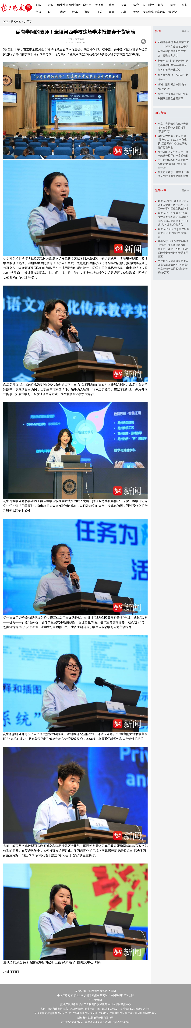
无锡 (136, 12)
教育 (160, 5)
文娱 (124, 5)
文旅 (38, 12)
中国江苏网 (63, 995)
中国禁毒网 (95, 999)
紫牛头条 (63, 5)
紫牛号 (87, 5)
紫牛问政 (75, 5)
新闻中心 (16, 21)
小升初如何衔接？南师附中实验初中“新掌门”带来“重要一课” (173, 164)
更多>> (185, 31)
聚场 (87, 12)
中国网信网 (93, 991)
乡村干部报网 (91, 995)
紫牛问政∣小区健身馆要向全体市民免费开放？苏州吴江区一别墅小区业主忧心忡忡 (173, 205)
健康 (173, 5)
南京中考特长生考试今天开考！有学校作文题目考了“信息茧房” (173, 127)
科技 (185, 5)
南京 (111, 12)
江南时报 (105, 995)
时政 (50, 5)
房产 (63, 12)
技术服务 (102, 1004)
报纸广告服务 (67, 1004)
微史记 (172, 12)
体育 (136, 5)
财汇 (50, 12)
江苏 (99, 12)
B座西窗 (160, 12)
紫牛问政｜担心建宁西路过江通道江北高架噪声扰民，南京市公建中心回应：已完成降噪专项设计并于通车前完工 (173, 249)
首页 (5, 21)
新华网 (104, 991)
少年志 (28, 21)
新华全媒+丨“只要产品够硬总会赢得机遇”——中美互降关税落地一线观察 (173, 65)
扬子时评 (148, 5)
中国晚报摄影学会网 (122, 995)
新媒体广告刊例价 (86, 1004)
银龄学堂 (148, 12)
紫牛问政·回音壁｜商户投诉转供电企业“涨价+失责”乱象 (173, 233)
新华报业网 (77, 995)
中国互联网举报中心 (119, 1004)
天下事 (99, 5)
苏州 (124, 12)
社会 (111, 5)
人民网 (112, 991)
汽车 (75, 12)
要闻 (38, 5)
